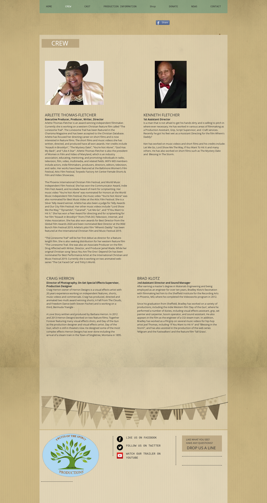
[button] (219, 34)
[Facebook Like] (202, 24)
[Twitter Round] (120, 447)
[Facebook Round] (120, 439)
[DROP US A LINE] (201, 448)
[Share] (163, 22)
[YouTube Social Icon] (120, 455)
